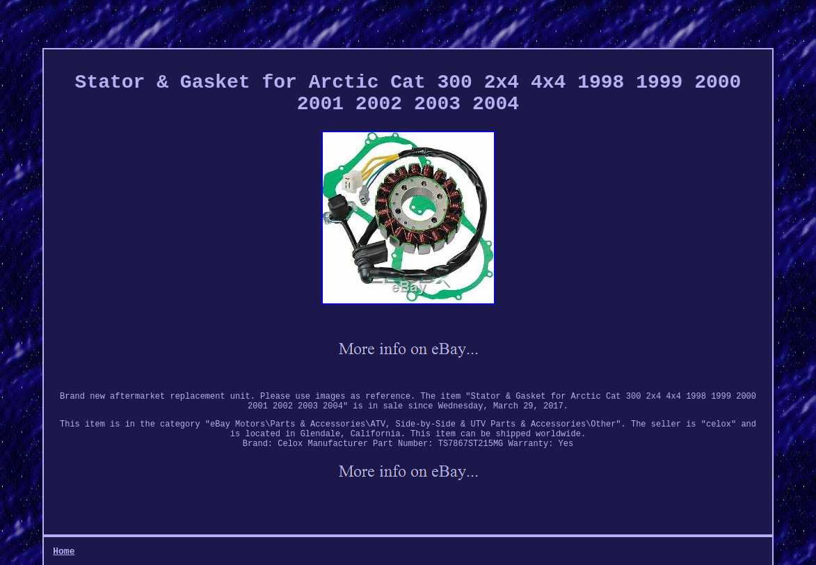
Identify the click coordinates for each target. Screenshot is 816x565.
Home (63, 551)
